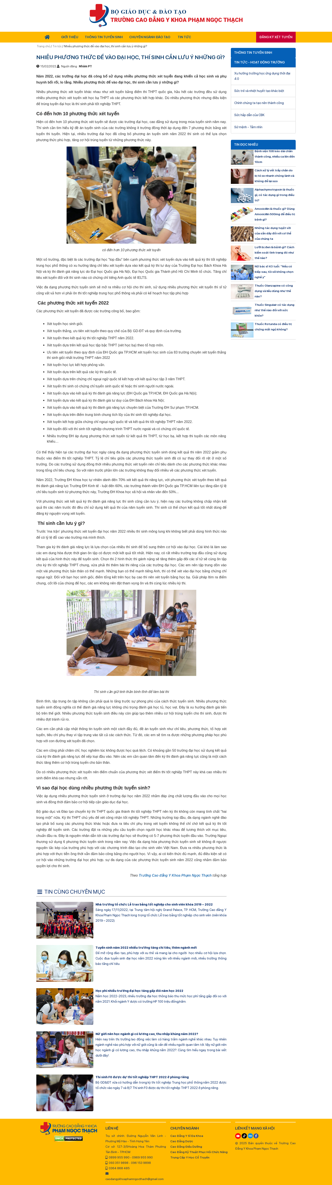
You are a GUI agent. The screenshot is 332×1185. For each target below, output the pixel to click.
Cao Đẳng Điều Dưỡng (186, 1146)
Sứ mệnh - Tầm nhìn (248, 127)
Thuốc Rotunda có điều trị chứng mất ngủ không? (273, 326)
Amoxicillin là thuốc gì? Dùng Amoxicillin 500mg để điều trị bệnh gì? (275, 214)
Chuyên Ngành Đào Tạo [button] (149, 37)
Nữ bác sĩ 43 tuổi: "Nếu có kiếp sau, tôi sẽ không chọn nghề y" (274, 272)
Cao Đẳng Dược (181, 1141)
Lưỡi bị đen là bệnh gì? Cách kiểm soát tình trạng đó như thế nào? (274, 252)
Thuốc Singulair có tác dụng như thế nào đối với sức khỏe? (274, 310)
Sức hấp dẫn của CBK (249, 115)
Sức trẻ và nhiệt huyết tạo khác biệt (259, 91)
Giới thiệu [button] (69, 37)
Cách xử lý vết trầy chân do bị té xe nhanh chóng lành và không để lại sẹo (274, 176)
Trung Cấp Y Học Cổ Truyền (189, 1157)
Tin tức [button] (184, 37)
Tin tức (57, 46)
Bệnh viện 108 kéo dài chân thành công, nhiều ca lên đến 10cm (275, 156)
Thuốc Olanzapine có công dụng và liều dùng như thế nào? (274, 291)
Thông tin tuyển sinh (104, 37)
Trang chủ (44, 46)
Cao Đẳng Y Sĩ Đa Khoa (186, 1136)
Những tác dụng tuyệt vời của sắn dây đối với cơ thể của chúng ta (273, 233)
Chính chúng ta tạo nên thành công (259, 103)
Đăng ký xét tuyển (275, 37)
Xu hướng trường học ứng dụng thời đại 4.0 (262, 76)
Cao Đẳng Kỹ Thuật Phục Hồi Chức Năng (199, 1152)
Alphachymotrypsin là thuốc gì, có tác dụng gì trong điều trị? (274, 195)
